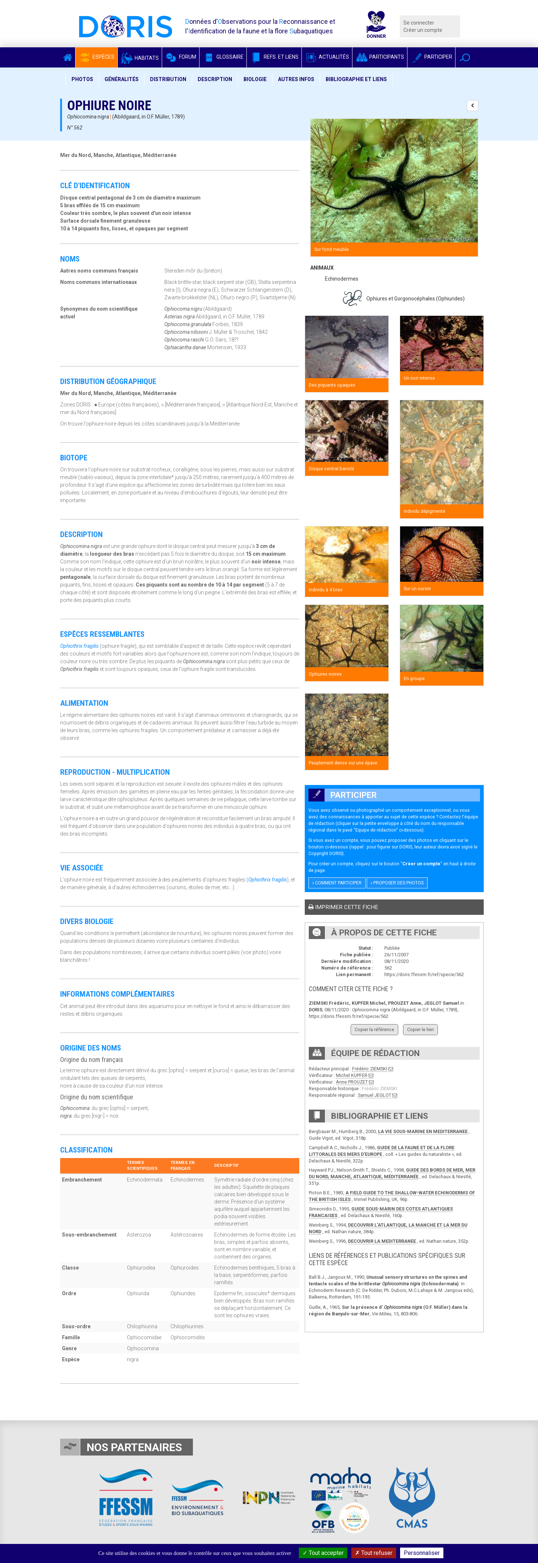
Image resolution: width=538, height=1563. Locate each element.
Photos (82, 79)
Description (215, 79)
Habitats (140, 58)
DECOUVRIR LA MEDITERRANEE (382, 1241)
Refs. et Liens (274, 57)
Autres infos (296, 79)
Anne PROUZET (352, 1082)
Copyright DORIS (325, 853)
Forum (180, 57)
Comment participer (337, 882)
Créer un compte (422, 30)
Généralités (122, 79)
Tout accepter (323, 1552)
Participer (431, 57)
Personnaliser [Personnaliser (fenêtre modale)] (422, 1552)
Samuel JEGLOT (374, 1095)
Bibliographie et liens (356, 79)
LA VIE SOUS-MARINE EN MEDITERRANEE (423, 1131)
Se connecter (418, 23)
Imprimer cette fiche (343, 907)
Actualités (327, 57)
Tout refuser (373, 1552)
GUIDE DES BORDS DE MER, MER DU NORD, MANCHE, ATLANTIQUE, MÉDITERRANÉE (392, 1173)
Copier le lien (420, 1029)
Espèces (96, 57)
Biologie (255, 79)
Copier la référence (374, 1029)
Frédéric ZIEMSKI (369, 1068)
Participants (379, 57)
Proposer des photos (397, 882)
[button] (464, 57)
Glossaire (223, 57)
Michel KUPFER (351, 1075)
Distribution (168, 79)
